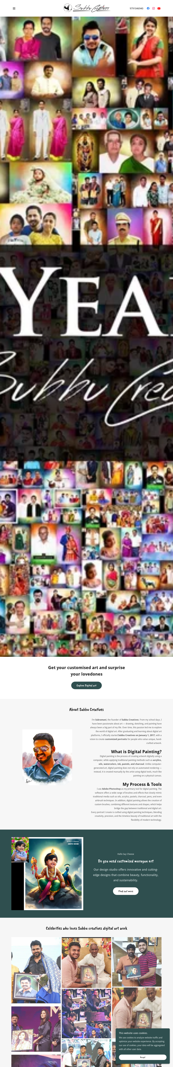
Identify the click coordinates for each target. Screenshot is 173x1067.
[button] (14, 8)
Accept (142, 1057)
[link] (86, 8)
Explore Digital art (86, 685)
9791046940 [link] (136, 8)
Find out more (125, 891)
